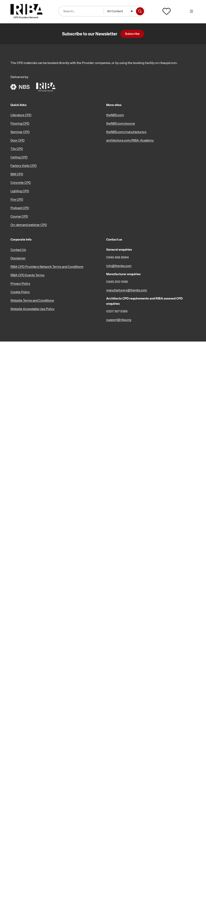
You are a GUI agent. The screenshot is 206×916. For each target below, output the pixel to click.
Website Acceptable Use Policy (32, 309)
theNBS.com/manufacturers (126, 132)
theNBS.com (115, 115)
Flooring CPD (19, 123)
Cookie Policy (20, 292)
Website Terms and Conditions (32, 300)
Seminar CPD (20, 132)
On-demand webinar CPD (28, 224)
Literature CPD (20, 115)
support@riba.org (118, 319)
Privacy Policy (20, 283)
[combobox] (120, 11)
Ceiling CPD (19, 157)
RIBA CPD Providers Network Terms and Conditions (46, 266)
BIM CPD (16, 174)
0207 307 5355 (117, 311)
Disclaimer (18, 258)
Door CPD (17, 140)
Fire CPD (16, 199)
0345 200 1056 (117, 281)
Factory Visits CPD (23, 165)
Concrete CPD (20, 182)
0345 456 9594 (117, 257)
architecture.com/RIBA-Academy (130, 140)
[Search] (140, 11)
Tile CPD (16, 148)
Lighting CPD (19, 191)
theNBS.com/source (120, 123)
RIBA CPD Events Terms (27, 275)
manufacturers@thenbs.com (126, 290)
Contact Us (18, 249)
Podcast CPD (19, 208)
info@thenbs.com (119, 266)
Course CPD (19, 216)
